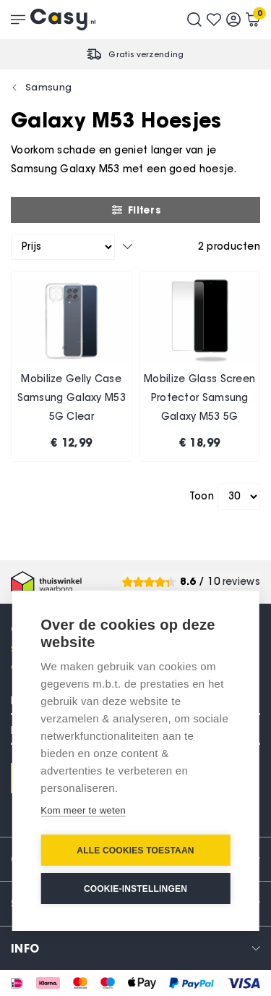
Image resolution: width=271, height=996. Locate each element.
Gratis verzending (146, 54)
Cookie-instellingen (135, 889)
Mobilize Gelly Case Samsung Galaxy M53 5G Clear (71, 397)
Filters (135, 210)
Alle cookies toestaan (135, 850)
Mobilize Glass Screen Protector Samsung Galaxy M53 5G (199, 397)
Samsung (48, 87)
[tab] (135, 948)
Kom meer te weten (83, 810)
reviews (241, 581)
